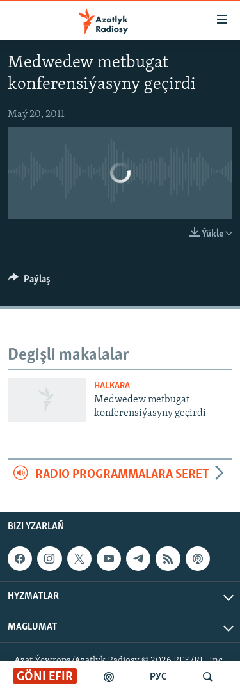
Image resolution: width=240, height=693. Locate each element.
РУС (158, 677)
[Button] (29, 282)
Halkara (112, 386)
